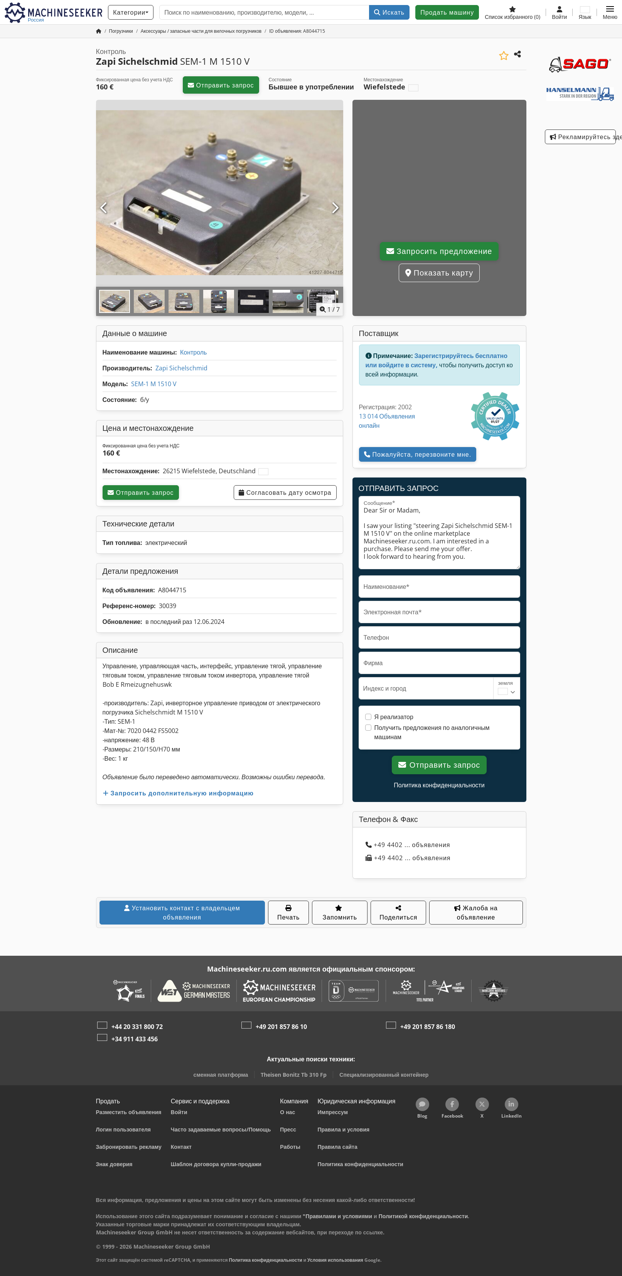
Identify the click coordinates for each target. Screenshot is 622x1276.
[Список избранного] (512, 12)
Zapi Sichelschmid (181, 368)
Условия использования (335, 1260)
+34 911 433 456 (134, 1039)
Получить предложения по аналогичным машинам (432, 732)
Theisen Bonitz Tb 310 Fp (294, 1074)
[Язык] (584, 12)
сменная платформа (221, 1074)
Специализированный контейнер (383, 1074)
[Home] (121, 31)
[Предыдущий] (104, 208)
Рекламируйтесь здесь (583, 137)
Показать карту (439, 272)
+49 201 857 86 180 (427, 1026)
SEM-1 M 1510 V (154, 384)
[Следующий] (334, 208)
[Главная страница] (98, 31)
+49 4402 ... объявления (408, 845)
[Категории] (130, 12)
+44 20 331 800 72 (137, 1026)
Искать (389, 12)
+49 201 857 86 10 (281, 1026)
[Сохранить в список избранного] (504, 55)
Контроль (193, 352)
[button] (610, 12)
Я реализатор (393, 717)
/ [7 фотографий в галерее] (330, 309)
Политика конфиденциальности (439, 785)
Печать (288, 913)
